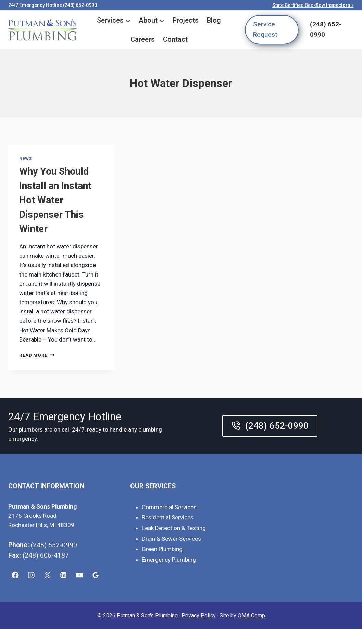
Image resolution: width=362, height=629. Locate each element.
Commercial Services (169, 507)
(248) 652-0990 (325, 29)
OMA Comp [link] (251, 615)
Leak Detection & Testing (174, 528)
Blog (214, 20)
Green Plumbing (162, 548)
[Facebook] (15, 575)
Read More (37, 355)
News (25, 158)
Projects (186, 20)
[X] (47, 575)
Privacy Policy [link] (199, 615)
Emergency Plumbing (169, 559)
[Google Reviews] (96, 575)
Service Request (265, 29)
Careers (142, 39)
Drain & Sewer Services (171, 538)
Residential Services (168, 517)
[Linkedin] (64, 575)
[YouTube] (80, 575)
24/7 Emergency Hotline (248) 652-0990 (52, 5)
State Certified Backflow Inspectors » (313, 5)
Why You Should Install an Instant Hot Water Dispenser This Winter (55, 200)
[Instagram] (31, 575)
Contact (175, 39)
